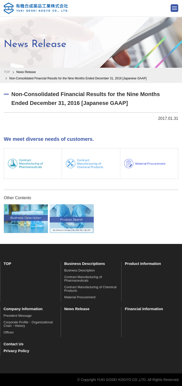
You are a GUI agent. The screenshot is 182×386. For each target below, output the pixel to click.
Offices (9, 332)
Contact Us (13, 344)
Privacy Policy (16, 351)
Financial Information (144, 309)
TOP (7, 72)
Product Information (143, 263)
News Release (76, 309)
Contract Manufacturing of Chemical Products (90, 288)
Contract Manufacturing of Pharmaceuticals (83, 278)
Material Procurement (80, 297)
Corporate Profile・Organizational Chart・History (28, 324)
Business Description (79, 270)
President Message (18, 315)
